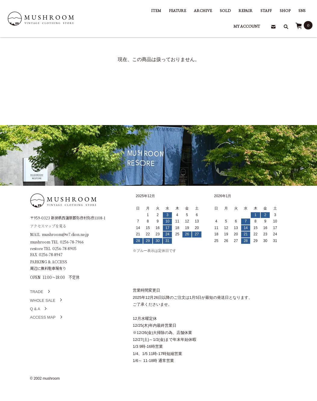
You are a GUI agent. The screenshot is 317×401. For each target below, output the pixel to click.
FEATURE (177, 10)
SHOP (285, 10)
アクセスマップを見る (48, 225)
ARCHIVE (203, 10)
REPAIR (245, 10)
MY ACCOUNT (246, 26)
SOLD (225, 10)
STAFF (266, 10)
